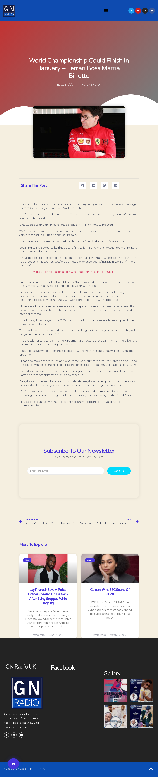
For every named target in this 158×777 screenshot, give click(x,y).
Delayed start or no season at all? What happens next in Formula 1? (70, 271)
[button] (105, 10)
